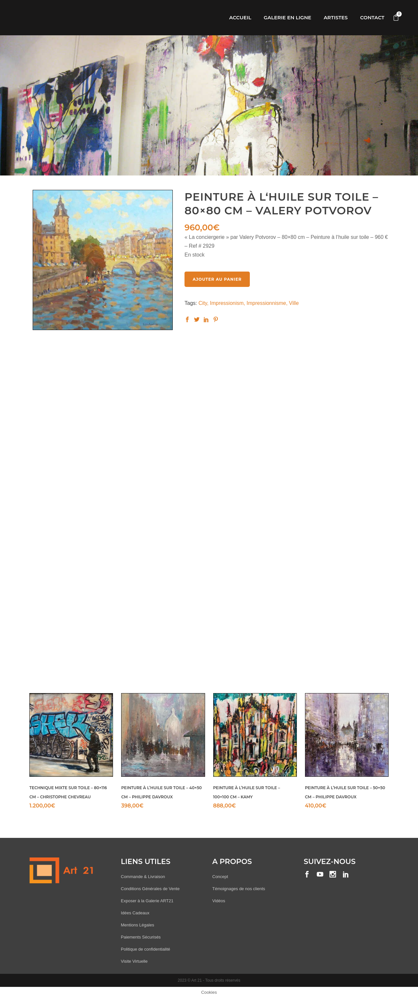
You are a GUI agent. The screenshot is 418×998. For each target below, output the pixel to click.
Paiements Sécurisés (141, 937)
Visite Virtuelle (134, 961)
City (203, 303)
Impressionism (227, 303)
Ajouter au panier (217, 279)
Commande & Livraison (143, 876)
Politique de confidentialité (145, 949)
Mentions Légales (137, 925)
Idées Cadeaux (135, 912)
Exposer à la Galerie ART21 (147, 900)
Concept (220, 876)
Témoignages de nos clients (238, 888)
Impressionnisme (266, 303)
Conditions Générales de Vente (150, 888)
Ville (294, 303)
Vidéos (218, 900)
